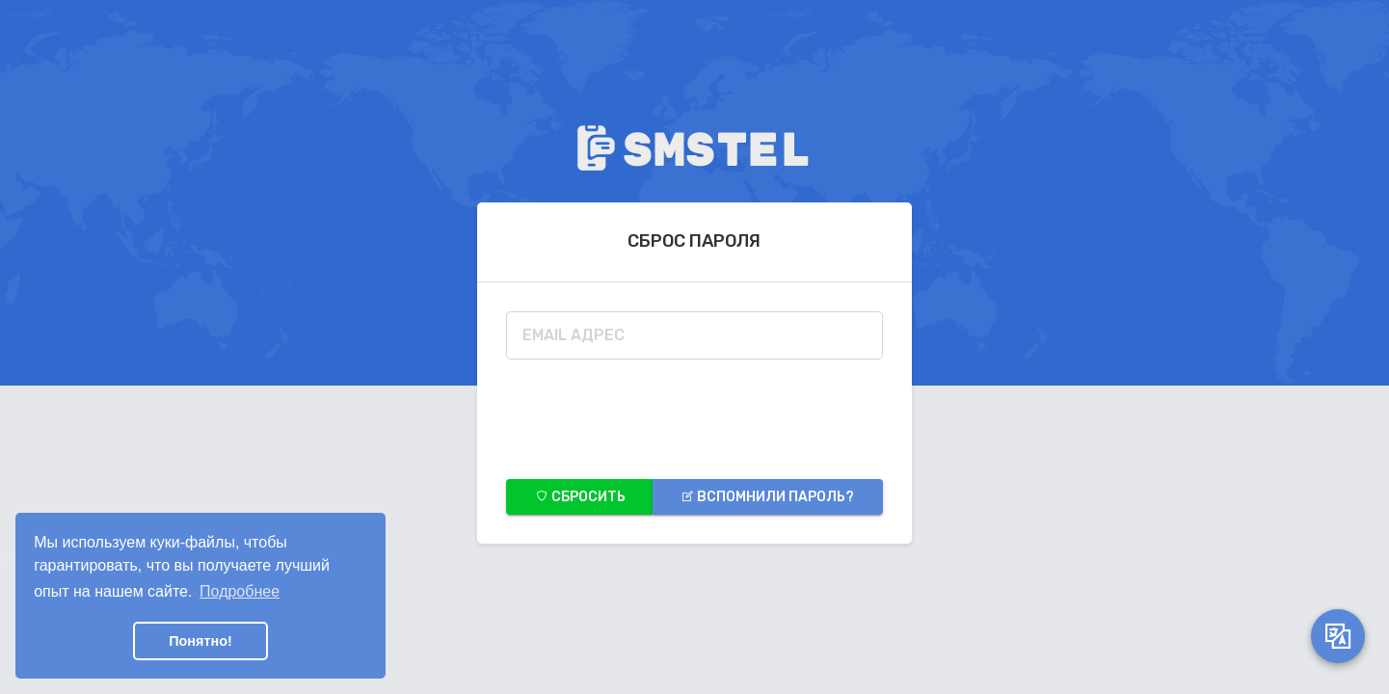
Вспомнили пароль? (767, 497)
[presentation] (652, 412)
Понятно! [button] (200, 641)
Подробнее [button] (240, 591)
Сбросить (580, 497)
